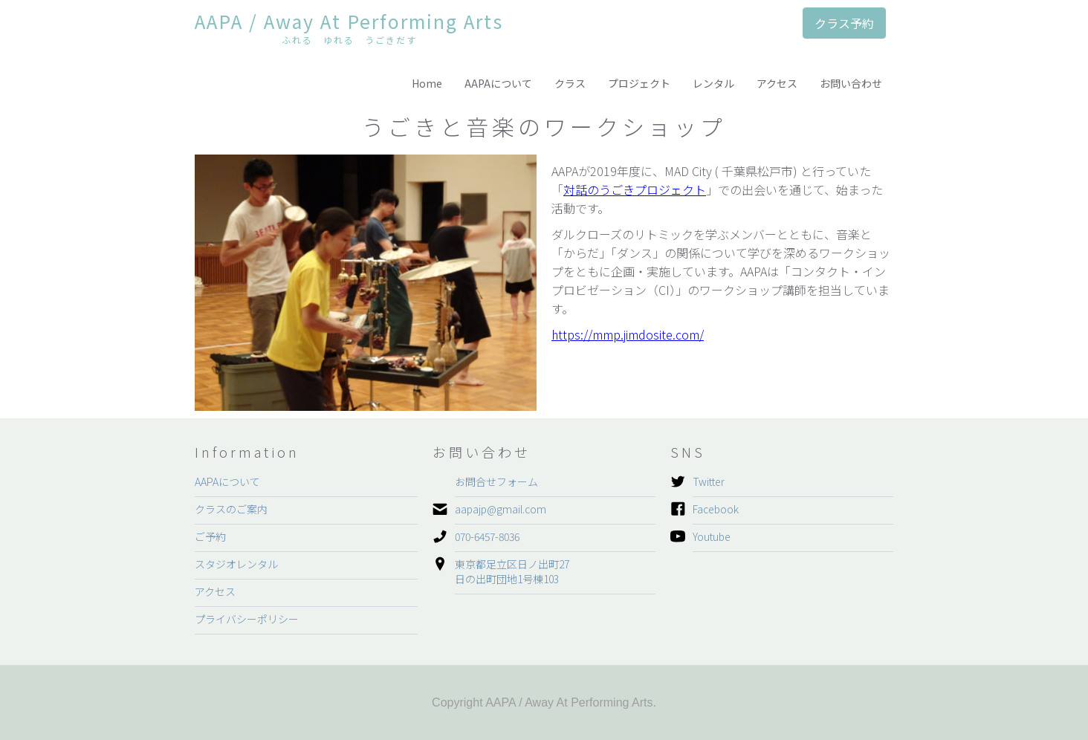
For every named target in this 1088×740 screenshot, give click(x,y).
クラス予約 (844, 23)
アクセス (777, 83)
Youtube (712, 536)
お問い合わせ (851, 83)
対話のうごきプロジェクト (634, 189)
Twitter (709, 481)
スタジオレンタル (236, 563)
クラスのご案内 (231, 509)
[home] (349, 30)
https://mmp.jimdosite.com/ (627, 334)
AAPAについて (498, 83)
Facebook (716, 509)
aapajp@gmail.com (500, 509)
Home (427, 83)
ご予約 (210, 536)
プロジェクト (639, 83)
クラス (570, 83)
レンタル (713, 83)
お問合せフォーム (496, 481)
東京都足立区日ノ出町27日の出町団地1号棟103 (512, 571)
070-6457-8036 (487, 536)
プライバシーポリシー (247, 618)
